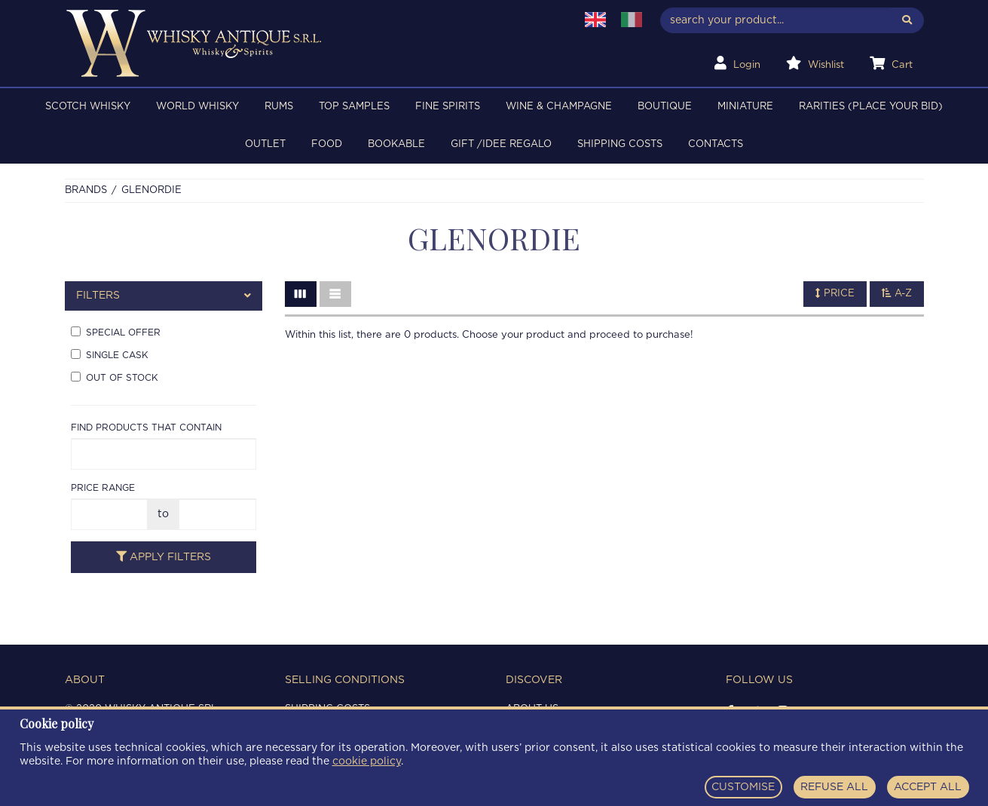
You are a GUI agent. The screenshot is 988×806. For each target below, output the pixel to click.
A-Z (897, 293)
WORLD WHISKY (197, 107)
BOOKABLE (396, 144)
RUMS (279, 107)
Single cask (109, 354)
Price (835, 293)
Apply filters (163, 556)
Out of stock (114, 377)
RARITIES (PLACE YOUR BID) (871, 107)
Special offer (116, 331)
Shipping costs (619, 144)
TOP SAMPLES (354, 107)
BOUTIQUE (665, 107)
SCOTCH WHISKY (87, 107)
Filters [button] (164, 296)
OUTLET (265, 144)
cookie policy (366, 761)
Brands (86, 190)
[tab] (164, 296)
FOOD (326, 144)
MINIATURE (745, 107)
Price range (103, 487)
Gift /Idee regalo (501, 144)
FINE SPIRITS (447, 107)
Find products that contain (146, 427)
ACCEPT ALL (928, 787)
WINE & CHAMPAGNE (559, 107)
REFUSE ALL (834, 787)
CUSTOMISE (743, 787)
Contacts (715, 144)
